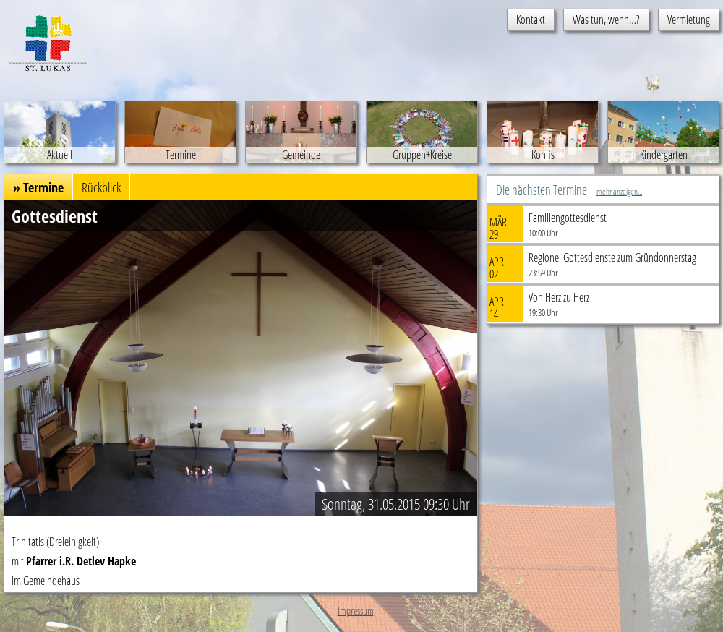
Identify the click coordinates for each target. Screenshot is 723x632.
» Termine (38, 187)
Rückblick (101, 187)
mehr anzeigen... (619, 191)
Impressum (356, 611)
